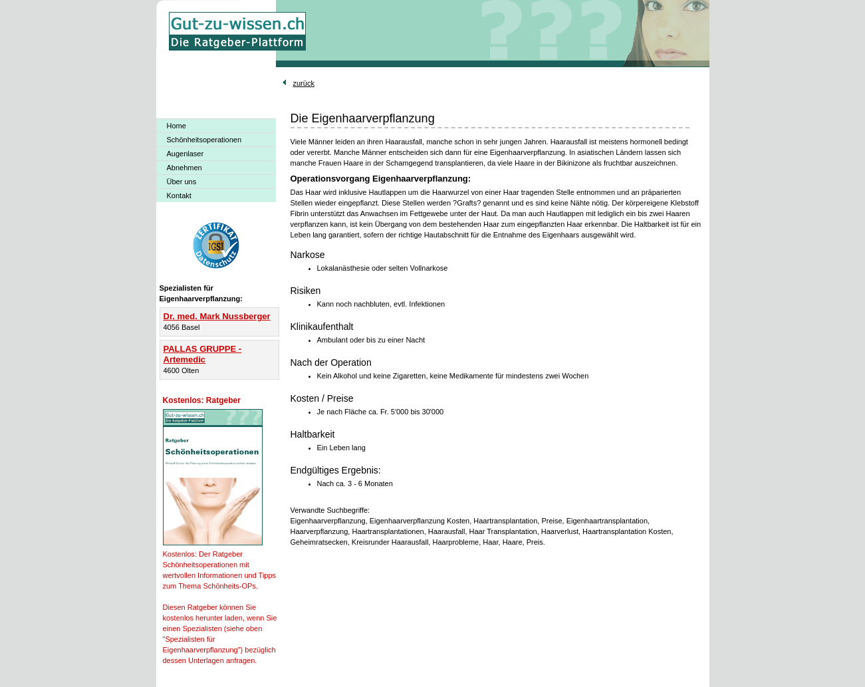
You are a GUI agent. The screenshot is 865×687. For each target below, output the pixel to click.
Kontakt (179, 196)
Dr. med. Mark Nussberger (217, 316)
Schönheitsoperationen (204, 140)
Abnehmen (184, 168)
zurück (303, 83)
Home (176, 126)
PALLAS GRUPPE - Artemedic (203, 354)
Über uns (182, 182)
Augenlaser (185, 154)
